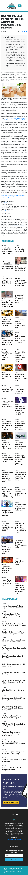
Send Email (6, 203)
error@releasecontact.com (18, 225)
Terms (5, 871)
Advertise (19, 871)
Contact (6, 873)
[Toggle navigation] (19, 5)
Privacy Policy (12, 871)
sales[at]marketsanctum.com (14, 839)
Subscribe (14, 860)
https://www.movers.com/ (11, 211)
